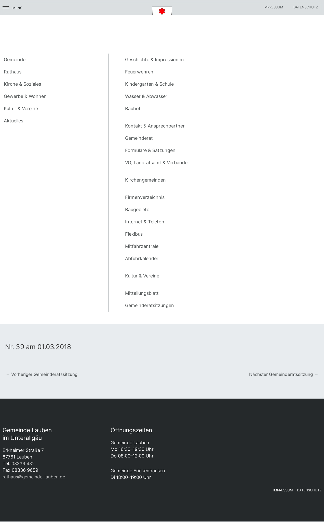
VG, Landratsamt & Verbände (156, 162)
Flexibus (134, 234)
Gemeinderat (139, 138)
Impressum (273, 7)
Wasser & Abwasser (146, 96)
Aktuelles (13, 120)
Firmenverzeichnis (145, 197)
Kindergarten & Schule (149, 84)
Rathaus (12, 71)
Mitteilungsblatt (142, 293)
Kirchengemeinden (145, 180)
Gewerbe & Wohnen (25, 96)
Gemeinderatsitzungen (149, 305)
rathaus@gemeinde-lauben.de (35, 477)
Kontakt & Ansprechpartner (155, 126)
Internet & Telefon (144, 221)
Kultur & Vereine (21, 108)
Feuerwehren (139, 71)
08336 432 (23, 464)
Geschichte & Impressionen (154, 59)
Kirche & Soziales (22, 84)
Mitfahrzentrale (141, 246)
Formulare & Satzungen (150, 150)
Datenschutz (305, 7)
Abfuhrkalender (141, 258)
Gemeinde (14, 59)
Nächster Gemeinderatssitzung (282, 374)
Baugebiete (137, 209)
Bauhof (133, 108)
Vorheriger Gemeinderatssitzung (43, 374)
